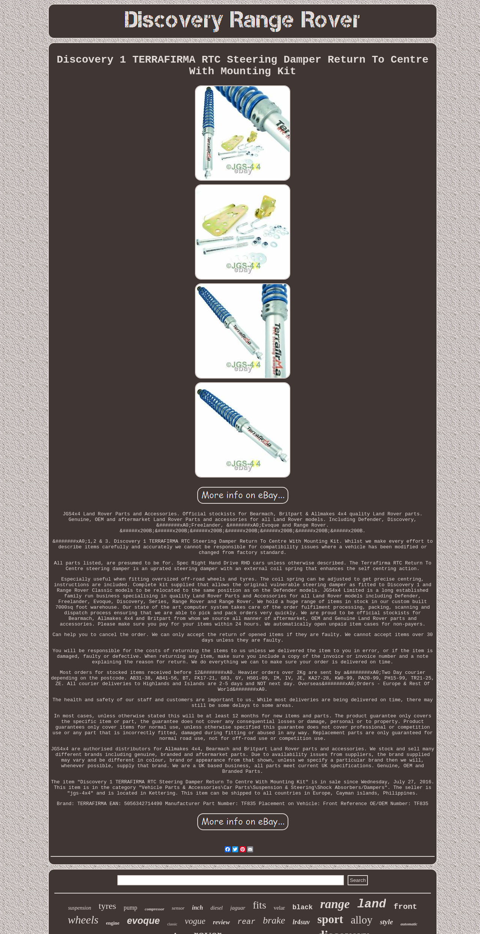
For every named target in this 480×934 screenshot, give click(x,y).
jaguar (237, 908)
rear (246, 922)
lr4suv (301, 922)
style (386, 922)
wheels (83, 919)
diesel (216, 908)
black (302, 907)
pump (130, 907)
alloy (361, 920)
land (371, 904)
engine (112, 923)
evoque (143, 920)
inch (197, 907)
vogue (195, 921)
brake (274, 920)
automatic (408, 924)
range (335, 904)
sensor (178, 908)
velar (279, 908)
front (405, 907)
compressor (154, 909)
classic (172, 924)
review (221, 922)
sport (330, 919)
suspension (79, 908)
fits (259, 905)
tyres (107, 906)
